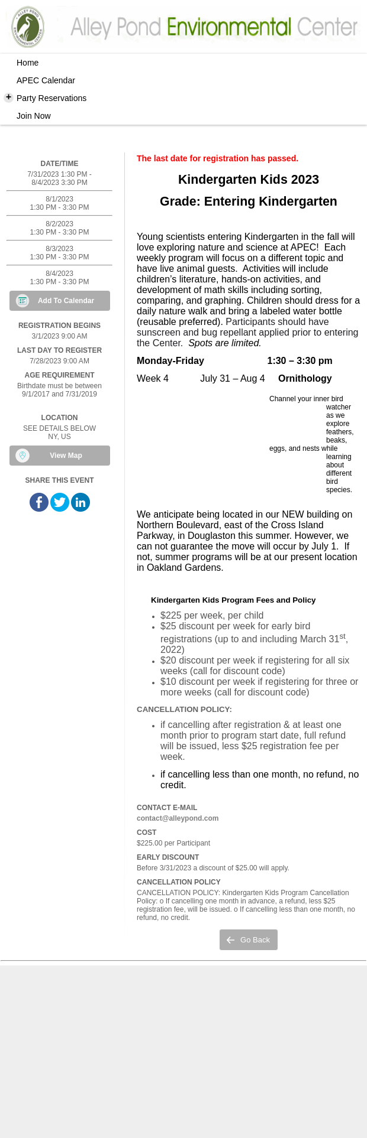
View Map (66, 455)
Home (27, 62)
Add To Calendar (66, 301)
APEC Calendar (46, 80)
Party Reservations (45, 97)
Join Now (34, 116)
